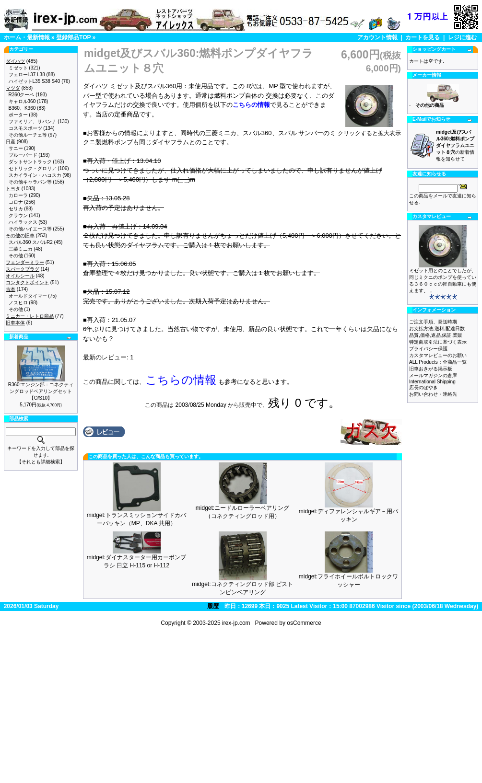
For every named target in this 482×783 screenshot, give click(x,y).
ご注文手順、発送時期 (433, 321)
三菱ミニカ (21, 249)
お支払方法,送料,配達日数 (437, 328)
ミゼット (18, 67)
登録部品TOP (73, 37)
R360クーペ (22, 94)
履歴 (213, 606)
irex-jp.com (236, 623)
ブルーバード (23, 155)
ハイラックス (23, 222)
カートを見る (422, 37)
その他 (16, 255)
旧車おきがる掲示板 (430, 368)
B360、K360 (22, 108)
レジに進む (462, 37)
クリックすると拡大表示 (369, 130)
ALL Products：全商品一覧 (438, 362)
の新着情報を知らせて (455, 145)
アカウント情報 (377, 37)
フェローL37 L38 (27, 74)
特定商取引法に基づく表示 (438, 342)
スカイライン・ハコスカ (35, 175)
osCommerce (304, 623)
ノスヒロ (18, 302)
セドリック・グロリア (33, 168)
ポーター (18, 114)
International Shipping (432, 381)
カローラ (18, 195)
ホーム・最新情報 (27, 37)
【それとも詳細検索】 (41, 461)
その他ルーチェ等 (28, 135)
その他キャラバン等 (30, 181)
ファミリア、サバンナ (33, 121)
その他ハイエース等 (30, 228)
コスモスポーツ (25, 128)
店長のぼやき (423, 387)
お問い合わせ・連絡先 (433, 394)
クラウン (18, 215)
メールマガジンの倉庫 (433, 375)
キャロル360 (22, 101)
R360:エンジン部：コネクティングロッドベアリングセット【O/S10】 (41, 391)
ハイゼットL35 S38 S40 (34, 81)
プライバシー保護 (428, 348)
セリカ (16, 208)
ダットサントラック (30, 161)
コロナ (16, 202)
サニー (16, 148)
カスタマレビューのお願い (438, 355)
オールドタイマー (28, 296)
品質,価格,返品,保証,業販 (435, 335)
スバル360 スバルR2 (31, 242)
